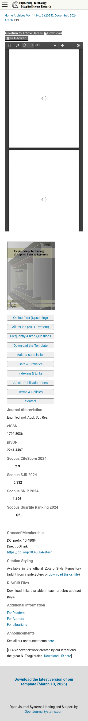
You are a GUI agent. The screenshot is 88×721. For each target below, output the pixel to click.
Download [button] (53, 33)
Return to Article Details (24, 33)
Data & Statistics (31, 364)
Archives (19, 15)
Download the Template (30, 345)
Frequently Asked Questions (30, 336)
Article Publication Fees (30, 383)
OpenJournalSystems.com (44, 711)
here (50, 641)
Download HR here (57, 656)
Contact (30, 401)
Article (9, 20)
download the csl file (64, 574)
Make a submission (30, 355)
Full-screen (17, 38)
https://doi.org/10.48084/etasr (29, 552)
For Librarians (17, 624)
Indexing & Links (31, 373)
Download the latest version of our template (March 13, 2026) (44, 681)
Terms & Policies (30, 392)
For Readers (16, 613)
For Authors (15, 619)
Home (9, 15)
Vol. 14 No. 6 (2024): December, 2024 (51, 15)
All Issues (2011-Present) (30, 327)
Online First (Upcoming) (30, 318)
